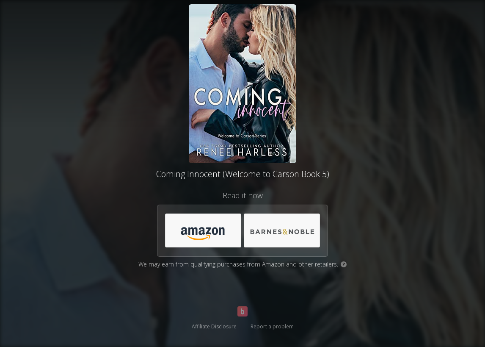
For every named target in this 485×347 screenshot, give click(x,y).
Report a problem (272, 326)
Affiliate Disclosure (214, 326)
